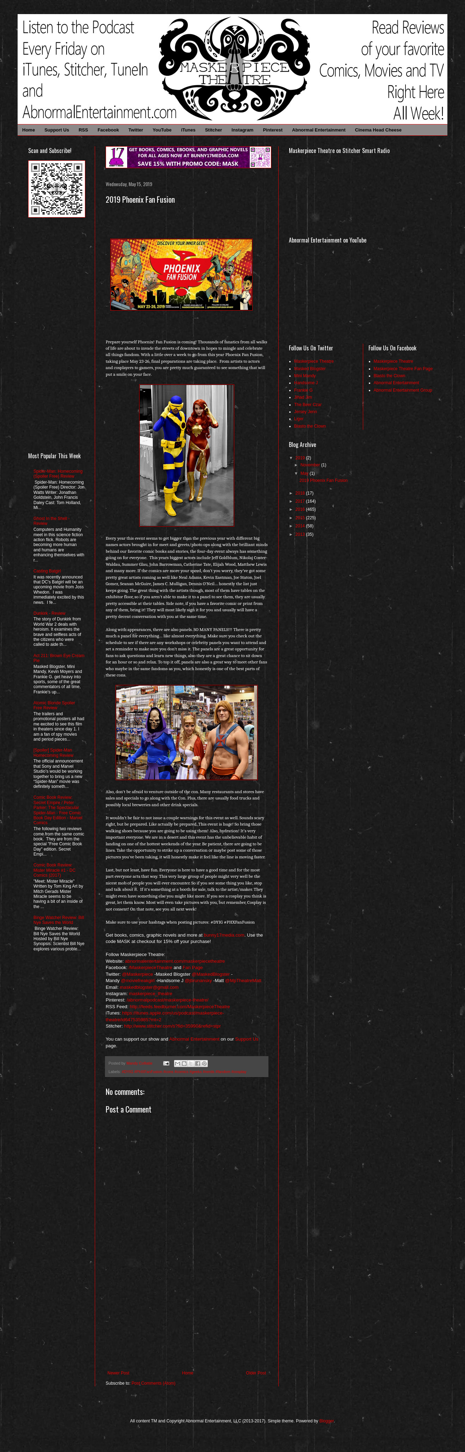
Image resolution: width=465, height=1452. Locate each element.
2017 (301, 501)
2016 (301, 509)
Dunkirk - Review (49, 613)
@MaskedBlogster (211, 974)
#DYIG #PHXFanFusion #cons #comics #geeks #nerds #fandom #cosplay (184, 1072)
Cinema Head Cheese (378, 130)
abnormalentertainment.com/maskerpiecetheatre (175, 961)
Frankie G (303, 390)
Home (28, 130)
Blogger (327, 1421)
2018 (301, 493)
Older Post (256, 1373)
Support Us (56, 130)
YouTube (162, 130)
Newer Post (118, 1373)
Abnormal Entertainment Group (403, 390)
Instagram (242, 130)
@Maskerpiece (137, 974)
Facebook (108, 130)
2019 (301, 457)
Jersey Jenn (305, 411)
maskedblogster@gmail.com (149, 987)
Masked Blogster (310, 368)
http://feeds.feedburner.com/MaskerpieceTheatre (180, 1006)
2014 (301, 525)
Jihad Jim (303, 397)
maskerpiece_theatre (150, 993)
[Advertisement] (187, 1318)
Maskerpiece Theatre (314, 361)
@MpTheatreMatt (243, 980)
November (310, 464)
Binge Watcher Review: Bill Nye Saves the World (58, 920)
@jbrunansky (198, 980)
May (305, 473)
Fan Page (192, 967)
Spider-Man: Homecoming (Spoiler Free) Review (57, 474)
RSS (83, 130)
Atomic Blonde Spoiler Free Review (54, 705)
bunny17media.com (224, 935)
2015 (301, 517)
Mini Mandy (305, 375)
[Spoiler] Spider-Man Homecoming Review (53, 753)
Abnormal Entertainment (319, 130)
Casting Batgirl (47, 571)
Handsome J (306, 382)
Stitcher (213, 130)
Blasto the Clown (310, 426)
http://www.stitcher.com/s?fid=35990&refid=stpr (172, 1026)
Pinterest (273, 130)
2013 (301, 534)
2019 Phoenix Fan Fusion (323, 480)
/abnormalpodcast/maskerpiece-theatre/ (167, 1000)
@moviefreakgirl (137, 980)
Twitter (136, 130)
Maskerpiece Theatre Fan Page (403, 368)
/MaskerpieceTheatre (150, 967)
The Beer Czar (308, 404)
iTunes (188, 130)
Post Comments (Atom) (153, 1383)
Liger (299, 418)
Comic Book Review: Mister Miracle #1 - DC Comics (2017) (54, 870)
